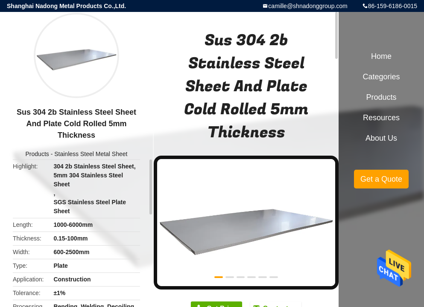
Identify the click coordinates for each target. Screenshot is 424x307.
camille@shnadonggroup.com (307, 6)
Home (381, 56)
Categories (381, 76)
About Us (381, 138)
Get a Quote (381, 179)
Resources (381, 117)
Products (37, 154)
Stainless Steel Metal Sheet (90, 154)
